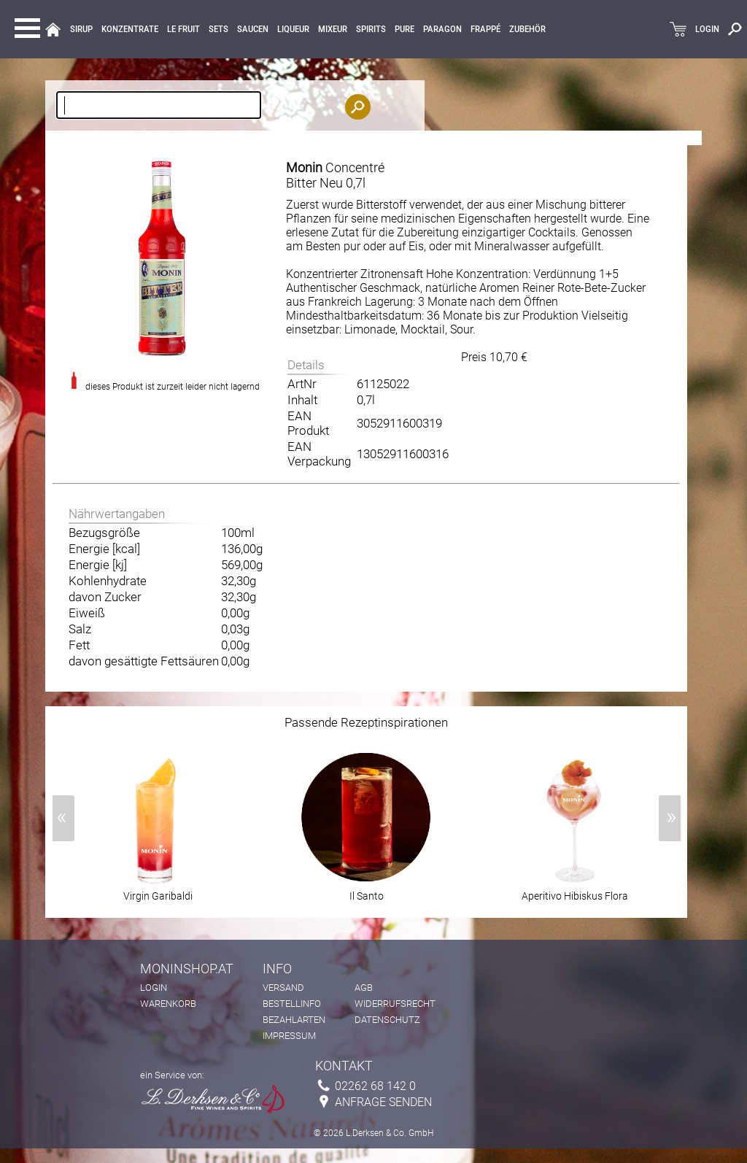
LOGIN (707, 29)
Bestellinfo (292, 1003)
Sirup (81, 29)
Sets (218, 29)
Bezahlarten (294, 1019)
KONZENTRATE (129, 29)
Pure (404, 29)
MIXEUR (332, 29)
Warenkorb (168, 1003)
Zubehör (527, 29)
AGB (364, 987)
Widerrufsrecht (395, 1003)
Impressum (289, 1035)
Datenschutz (387, 1019)
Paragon (442, 29)
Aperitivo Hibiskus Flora (575, 891)
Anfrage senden (383, 1102)
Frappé (485, 29)
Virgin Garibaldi (158, 891)
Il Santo (366, 891)
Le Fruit (183, 29)
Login (153, 987)
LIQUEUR (293, 29)
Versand (283, 987)
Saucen (252, 29)
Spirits (371, 29)
